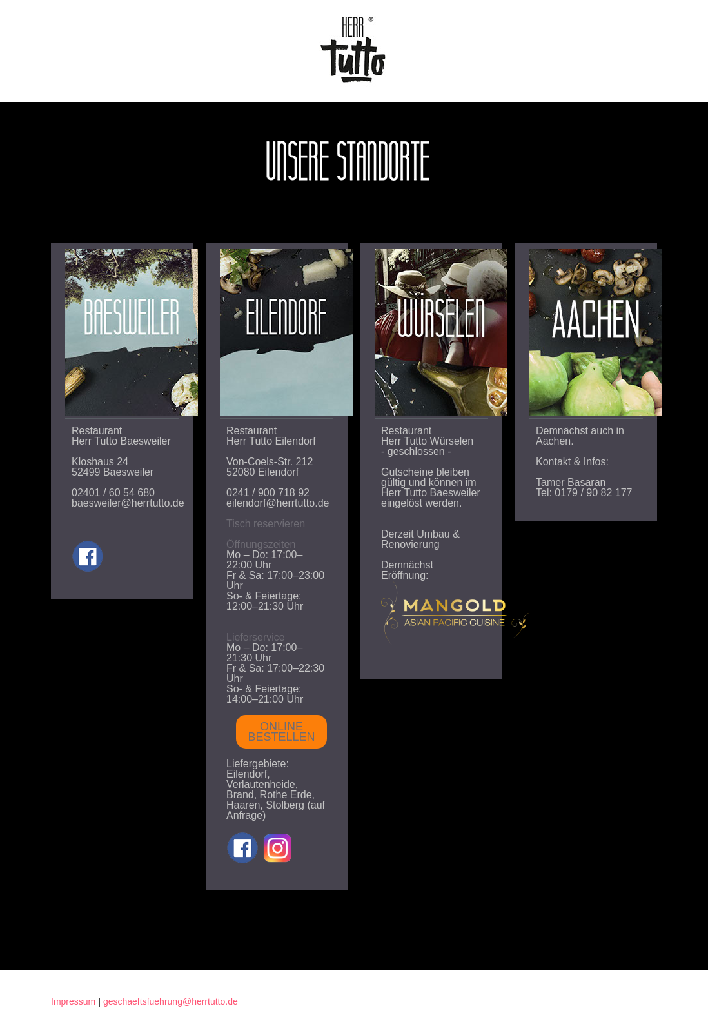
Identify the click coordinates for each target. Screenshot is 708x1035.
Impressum (73, 1001)
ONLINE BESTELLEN (281, 731)
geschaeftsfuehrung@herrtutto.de (170, 1001)
